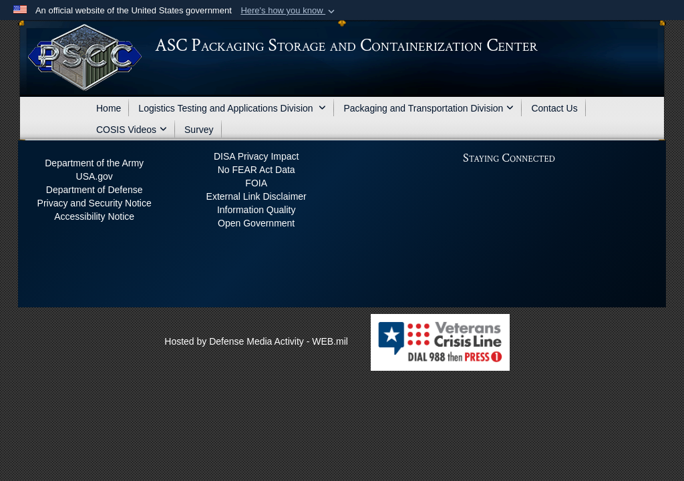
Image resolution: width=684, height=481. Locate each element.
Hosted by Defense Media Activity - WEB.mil (256, 341)
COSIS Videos (131, 129)
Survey (199, 129)
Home (108, 108)
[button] (288, 10)
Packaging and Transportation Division (428, 108)
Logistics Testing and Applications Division (232, 108)
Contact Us (554, 108)
